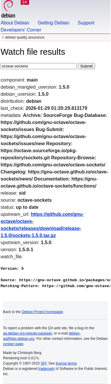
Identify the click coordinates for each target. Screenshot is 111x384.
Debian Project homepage (42, 312)
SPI (43, 363)
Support (86, 22)
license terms (66, 363)
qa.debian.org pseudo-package (27, 333)
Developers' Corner (21, 29)
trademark (46, 369)
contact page (13, 344)
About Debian (15, 22)
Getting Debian (53, 22)
